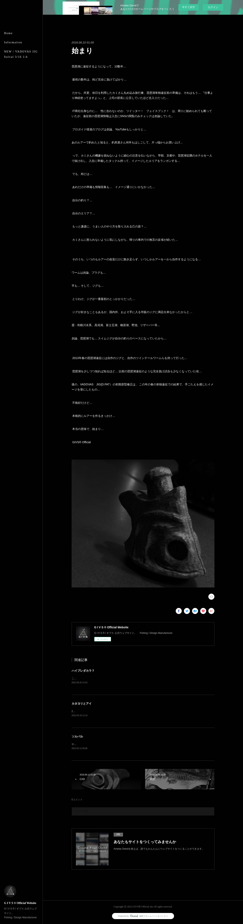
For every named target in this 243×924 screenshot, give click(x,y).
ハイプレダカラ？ (83, 670)
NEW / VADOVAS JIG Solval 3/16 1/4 (21, 54)
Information (13, 42)
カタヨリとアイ (82, 703)
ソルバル (77, 737)
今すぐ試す (188, 7)
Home (8, 33)
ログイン (213, 7)
